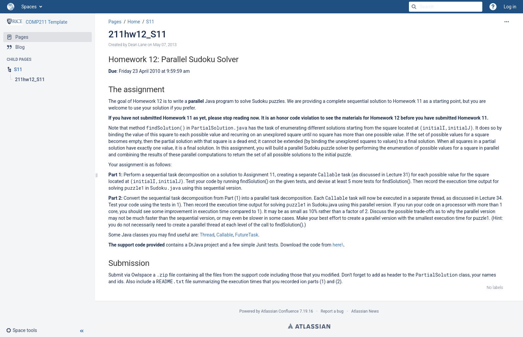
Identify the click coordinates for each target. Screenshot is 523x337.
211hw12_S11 (137, 34)
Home (133, 21)
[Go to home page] (10, 6)
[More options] (506, 22)
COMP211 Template (46, 22)
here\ (338, 244)
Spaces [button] (29, 6)
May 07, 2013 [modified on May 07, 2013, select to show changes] (165, 44)
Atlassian (309, 326)
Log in (510, 6)
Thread (207, 234)
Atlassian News (365, 311)
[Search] (414, 6)
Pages (114, 21)
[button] (24, 330)
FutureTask (246, 234)
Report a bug (332, 311)
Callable (224, 234)
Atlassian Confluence (280, 311)
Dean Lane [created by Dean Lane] (137, 44)
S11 (150, 21)
